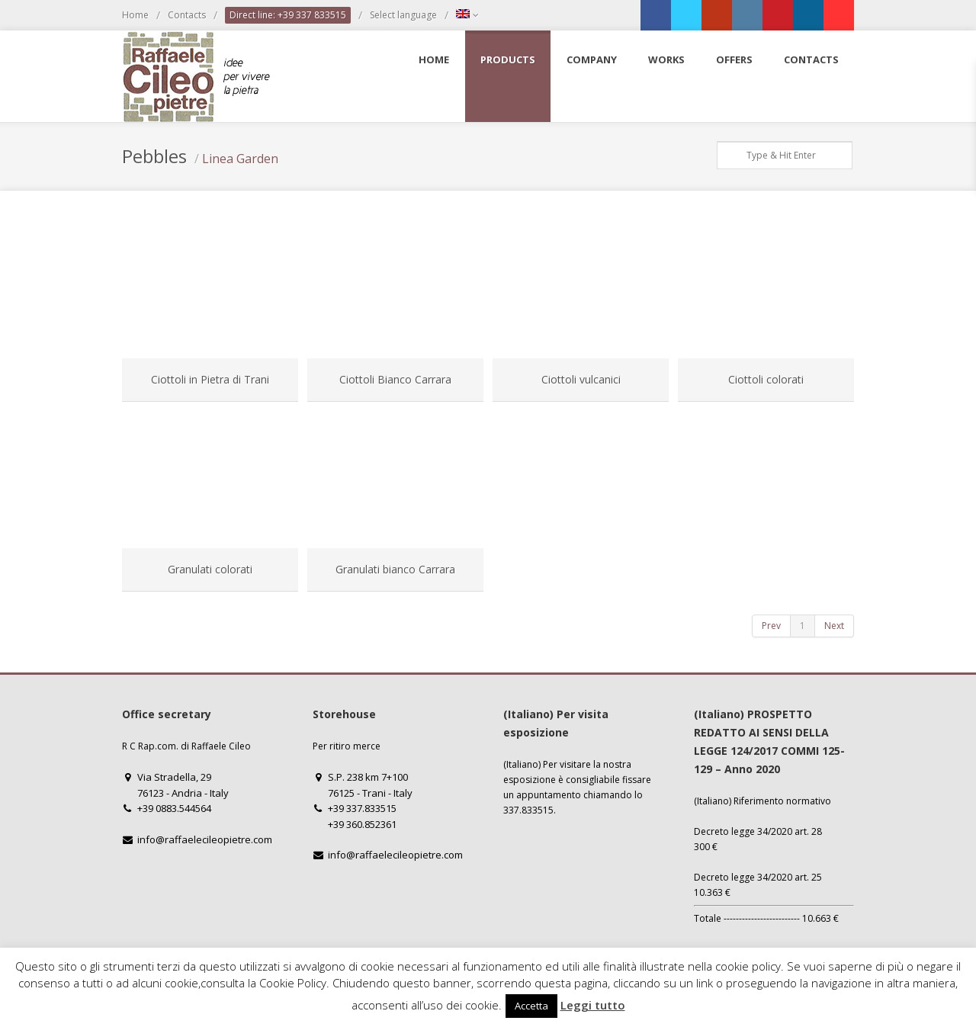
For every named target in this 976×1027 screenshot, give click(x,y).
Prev (771, 625)
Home (135, 14)
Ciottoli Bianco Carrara (395, 379)
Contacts (187, 14)
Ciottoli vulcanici (581, 379)
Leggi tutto (592, 1005)
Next (834, 625)
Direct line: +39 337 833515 (288, 14)
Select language (403, 14)
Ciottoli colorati (766, 379)
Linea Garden (240, 158)
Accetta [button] (531, 1006)
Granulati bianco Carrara (395, 569)
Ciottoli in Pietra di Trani (210, 379)
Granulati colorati (210, 569)
